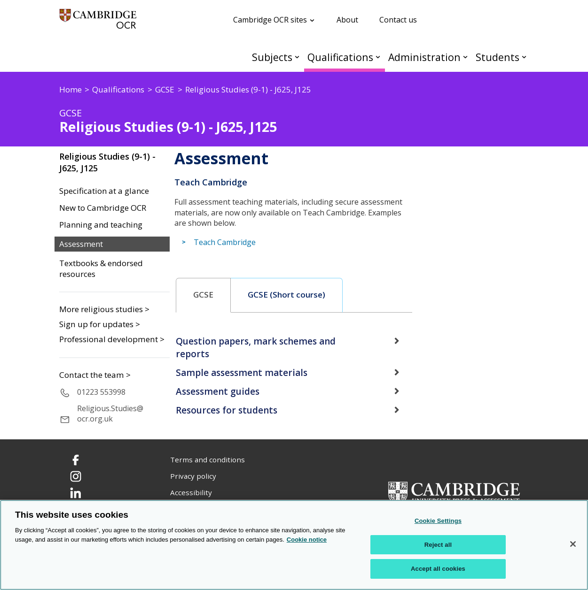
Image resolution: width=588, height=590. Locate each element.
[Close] (573, 544)
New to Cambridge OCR (102, 208)
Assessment (81, 244)
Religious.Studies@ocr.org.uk (110, 413)
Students (497, 57)
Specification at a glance (104, 191)
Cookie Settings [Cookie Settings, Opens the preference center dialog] (438, 520)
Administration (424, 57)
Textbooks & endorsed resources (101, 268)
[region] (294, 545)
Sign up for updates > (99, 324)
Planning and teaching (100, 225)
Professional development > (112, 339)
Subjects (272, 57)
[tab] (203, 295)
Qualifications (340, 57)
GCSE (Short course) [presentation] (286, 295)
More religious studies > (104, 309)
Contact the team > (95, 375)
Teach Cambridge (225, 242)
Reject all (438, 544)
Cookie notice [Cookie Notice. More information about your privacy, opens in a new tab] (307, 539)
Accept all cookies (438, 568)
